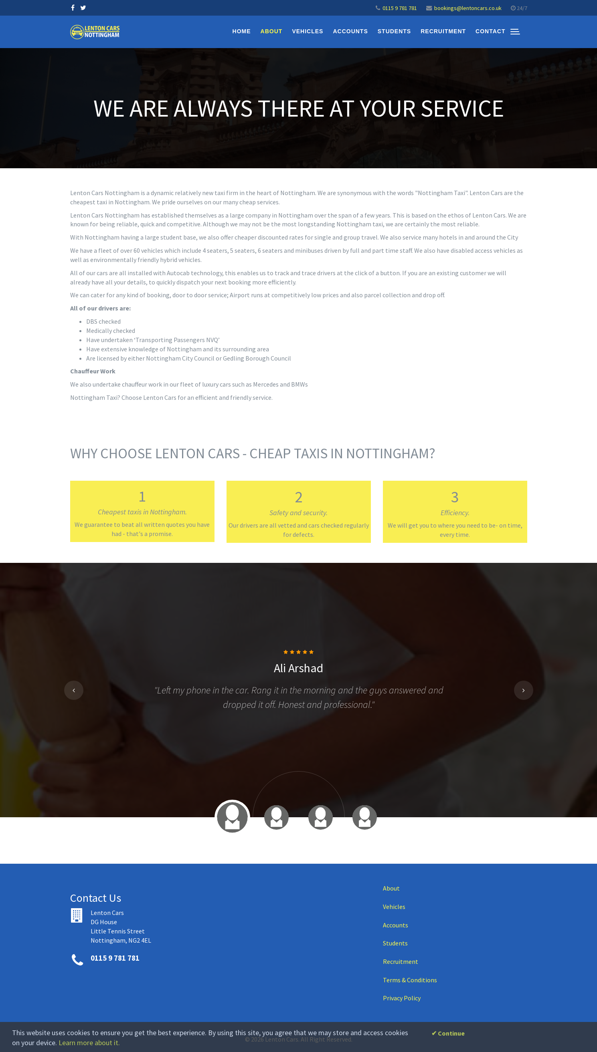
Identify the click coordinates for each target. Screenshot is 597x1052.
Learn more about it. (89, 1042)
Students (394, 31)
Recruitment (443, 31)
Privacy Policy (402, 998)
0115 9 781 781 (399, 8)
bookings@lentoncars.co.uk (468, 8)
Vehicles (307, 31)
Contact (490, 31)
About (272, 31)
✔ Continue (448, 1033)
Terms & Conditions (410, 980)
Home (242, 31)
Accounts (350, 31)
